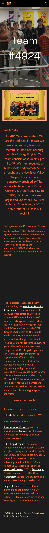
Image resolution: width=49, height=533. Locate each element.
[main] (24, 47)
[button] (3, 3)
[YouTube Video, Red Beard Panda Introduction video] (24, 279)
